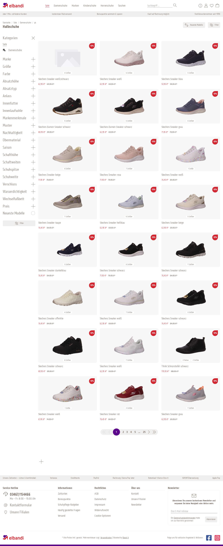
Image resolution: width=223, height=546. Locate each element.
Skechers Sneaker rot (110, 414)
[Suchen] (175, 5)
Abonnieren (211, 519)
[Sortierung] (196, 25)
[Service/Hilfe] (200, 5)
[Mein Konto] (206, 5)
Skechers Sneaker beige (49, 174)
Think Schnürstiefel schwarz (175, 366)
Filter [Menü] (19, 223)
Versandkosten (106, 537)
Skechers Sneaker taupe (49, 222)
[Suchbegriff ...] (159, 5)
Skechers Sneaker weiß (111, 79)
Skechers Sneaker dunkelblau (52, 270)
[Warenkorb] (217, 5)
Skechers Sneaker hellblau (112, 222)
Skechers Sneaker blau (172, 79)
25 (144, 432)
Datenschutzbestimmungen (185, 518)
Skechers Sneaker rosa (110, 174)
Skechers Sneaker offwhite (50, 318)
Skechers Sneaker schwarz (112, 270)
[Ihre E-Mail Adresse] (194, 511)
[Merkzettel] (212, 5)
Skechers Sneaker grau (172, 127)
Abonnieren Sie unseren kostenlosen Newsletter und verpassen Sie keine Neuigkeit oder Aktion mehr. (194, 499)
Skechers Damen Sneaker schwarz (54, 127)
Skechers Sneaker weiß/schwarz (53, 79)
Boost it (126, 537)
